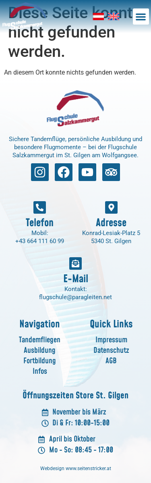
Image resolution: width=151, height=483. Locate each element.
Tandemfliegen (39, 340)
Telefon (40, 223)
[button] (141, 16)
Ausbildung (40, 350)
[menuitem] (98, 17)
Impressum (111, 340)
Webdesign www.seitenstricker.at (75, 468)
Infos (40, 371)
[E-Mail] (75, 263)
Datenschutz (111, 350)
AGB (111, 361)
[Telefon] (39, 207)
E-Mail (75, 279)
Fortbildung (39, 361)
